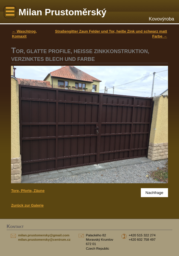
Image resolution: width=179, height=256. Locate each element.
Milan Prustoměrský (62, 12)
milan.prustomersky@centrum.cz (44, 239)
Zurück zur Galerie (27, 205)
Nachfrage (154, 192)
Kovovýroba (161, 19)
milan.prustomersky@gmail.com (43, 235)
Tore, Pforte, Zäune (28, 190)
